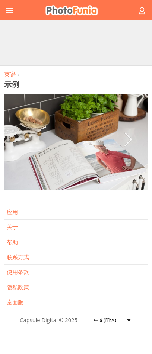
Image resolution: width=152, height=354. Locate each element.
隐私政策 (18, 287)
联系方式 (18, 257)
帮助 (12, 242)
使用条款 (18, 272)
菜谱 (10, 74)
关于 (12, 227)
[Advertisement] (76, 42)
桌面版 (15, 302)
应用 (12, 212)
